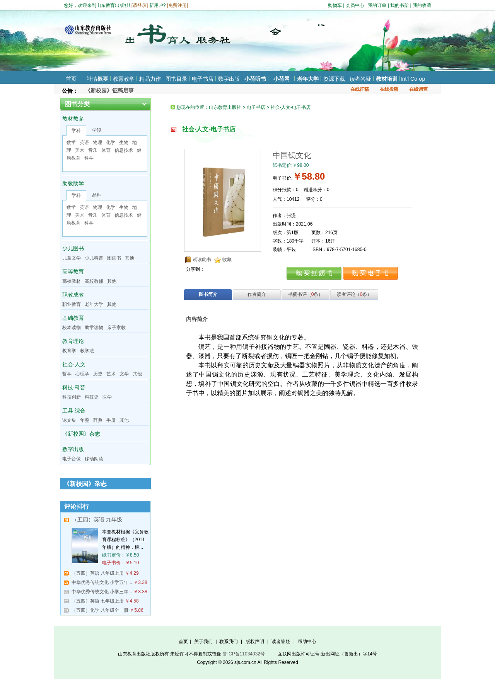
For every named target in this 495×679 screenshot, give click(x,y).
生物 (123, 142)
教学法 (87, 350)
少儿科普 (94, 258)
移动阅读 (94, 459)
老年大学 (308, 79)
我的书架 (399, 5)
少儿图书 (73, 248)
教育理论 (73, 341)
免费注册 (177, 5)
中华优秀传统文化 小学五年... (102, 582)
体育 (106, 150)
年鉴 (84, 420)
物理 (97, 142)
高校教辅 (94, 281)
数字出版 (229, 79)
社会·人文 (73, 364)
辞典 (97, 420)
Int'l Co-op (413, 79)
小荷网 (281, 79)
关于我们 (203, 641)
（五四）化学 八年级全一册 (100, 610)
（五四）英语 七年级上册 (98, 601)
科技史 (92, 397)
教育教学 (124, 79)
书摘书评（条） (305, 294)
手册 (111, 420)
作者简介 (257, 294)
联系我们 (228, 641)
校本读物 (71, 327)
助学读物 (94, 327)
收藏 (227, 259)
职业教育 (71, 304)
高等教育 (73, 271)
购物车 (335, 5)
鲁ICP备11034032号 (244, 654)
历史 (97, 374)
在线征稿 (359, 89)
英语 (84, 142)
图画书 (114, 258)
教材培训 (387, 79)
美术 (79, 150)
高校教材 (71, 281)
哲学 (67, 374)
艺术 (111, 374)
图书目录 (176, 79)
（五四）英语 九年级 (97, 519)
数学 (71, 142)
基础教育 (73, 318)
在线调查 (418, 89)
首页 (71, 79)
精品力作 (150, 79)
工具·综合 (73, 410)
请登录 (140, 5)
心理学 (82, 374)
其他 (129, 258)
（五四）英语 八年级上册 (98, 573)
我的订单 (377, 5)
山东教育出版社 (225, 107)
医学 (107, 397)
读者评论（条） (354, 294)
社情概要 (97, 79)
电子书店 (202, 79)
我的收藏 (422, 5)
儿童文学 (71, 258)
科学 (89, 158)
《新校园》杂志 (81, 434)
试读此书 (202, 259)
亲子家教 (116, 327)
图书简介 (208, 294)
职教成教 (73, 295)
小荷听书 (255, 79)
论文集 (69, 420)
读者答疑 (360, 79)
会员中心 (355, 5)
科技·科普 (73, 387)
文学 (124, 374)
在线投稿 (389, 89)
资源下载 (334, 79)
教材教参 (73, 118)
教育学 (69, 350)
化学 (110, 142)
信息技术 (123, 150)
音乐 (92, 150)
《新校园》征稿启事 (109, 90)
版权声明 (255, 641)
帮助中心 (307, 641)
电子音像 (71, 459)
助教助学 (73, 183)
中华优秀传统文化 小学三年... (102, 591)
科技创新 (71, 397)
